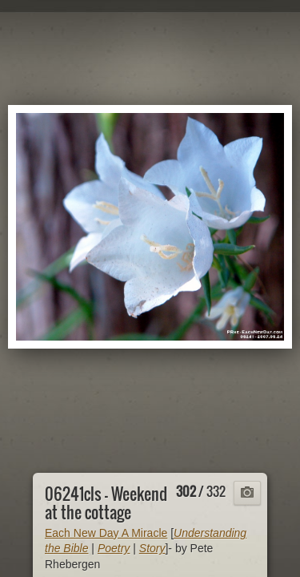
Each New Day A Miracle (106, 533)
